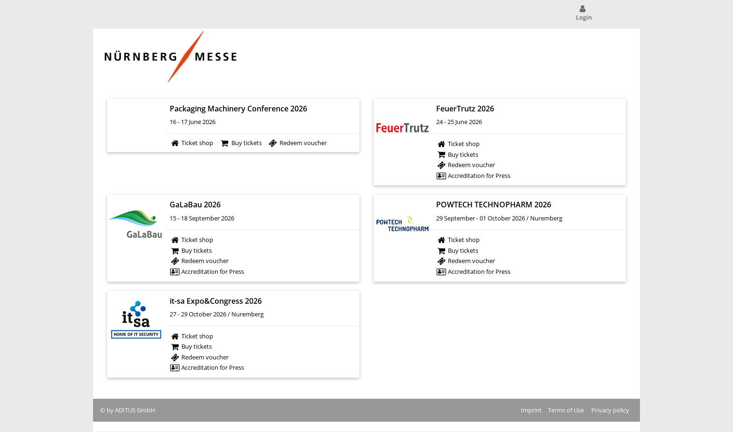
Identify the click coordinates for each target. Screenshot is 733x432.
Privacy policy (610, 410)
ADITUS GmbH (135, 410)
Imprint (531, 410)
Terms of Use (566, 410)
